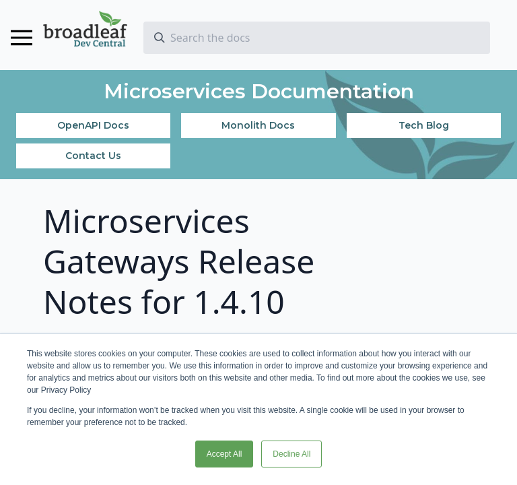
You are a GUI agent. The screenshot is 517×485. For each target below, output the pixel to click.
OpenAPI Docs (93, 125)
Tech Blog (424, 125)
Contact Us (93, 156)
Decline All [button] (291, 454)
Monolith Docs (258, 125)
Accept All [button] (224, 454)
